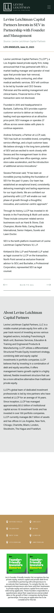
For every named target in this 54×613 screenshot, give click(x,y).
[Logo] (16, 7)
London (35, 530)
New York (12, 530)
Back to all (27, 285)
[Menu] (49, 7)
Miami (34, 524)
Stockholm (13, 537)
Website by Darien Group (27, 605)
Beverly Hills (14, 517)
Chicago (35, 517)
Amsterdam (37, 537)
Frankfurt (12, 524)
